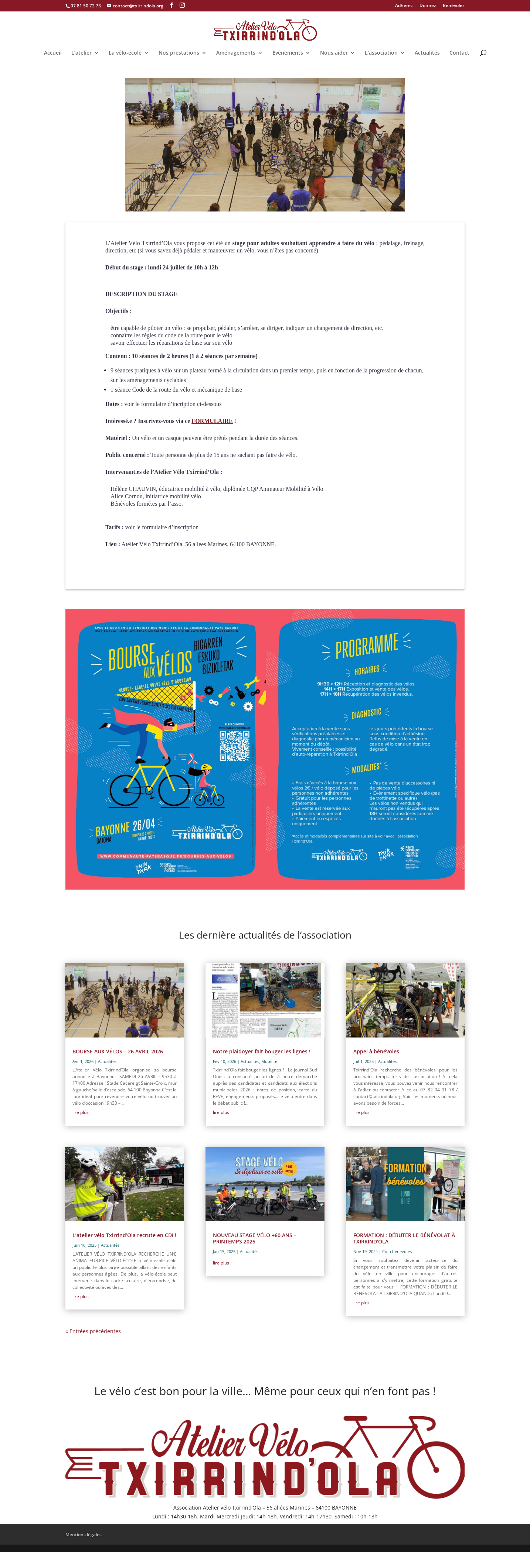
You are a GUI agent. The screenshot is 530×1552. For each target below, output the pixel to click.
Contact (459, 53)
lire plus (80, 1112)
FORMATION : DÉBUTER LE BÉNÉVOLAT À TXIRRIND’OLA (404, 1238)
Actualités (427, 53)
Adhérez (404, 5)
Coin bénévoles (397, 1251)
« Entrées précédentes (93, 1331)
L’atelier (81, 53)
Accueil (53, 53)
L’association (381, 53)
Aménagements (235, 53)
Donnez (427, 5)
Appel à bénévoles (376, 1051)
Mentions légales (83, 1534)
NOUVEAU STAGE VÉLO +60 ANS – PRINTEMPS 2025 (254, 1238)
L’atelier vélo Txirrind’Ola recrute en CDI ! (124, 1235)
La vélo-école (125, 53)
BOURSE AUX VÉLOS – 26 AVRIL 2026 (117, 1051)
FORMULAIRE (211, 421)
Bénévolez (454, 5)
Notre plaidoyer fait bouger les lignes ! (261, 1051)
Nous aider (334, 53)
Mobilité (269, 1061)
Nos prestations (179, 53)
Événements (287, 53)
